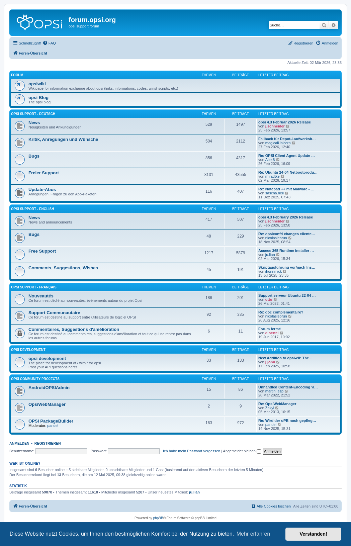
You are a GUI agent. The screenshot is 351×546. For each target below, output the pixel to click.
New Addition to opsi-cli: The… (285, 358)
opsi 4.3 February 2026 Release (285, 217)
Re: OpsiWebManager (277, 404)
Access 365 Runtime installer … (286, 251)
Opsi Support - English (32, 209)
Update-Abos (42, 189)
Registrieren (47, 443)
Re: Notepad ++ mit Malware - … (286, 189)
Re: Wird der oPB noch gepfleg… (287, 421)
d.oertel (272, 333)
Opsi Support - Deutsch (33, 114)
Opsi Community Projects (35, 379)
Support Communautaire (54, 312)
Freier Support (43, 172)
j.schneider (275, 126)
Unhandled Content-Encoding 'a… (288, 387)
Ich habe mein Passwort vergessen (191, 451)
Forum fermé (269, 329)
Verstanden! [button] (313, 534)
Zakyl (269, 408)
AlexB (270, 160)
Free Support (42, 251)
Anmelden (19, 443)
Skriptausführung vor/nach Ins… (287, 267)
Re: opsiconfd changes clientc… (286, 234)
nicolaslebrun (276, 238)
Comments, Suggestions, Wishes (63, 267)
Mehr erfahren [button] (253, 534)
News (34, 122)
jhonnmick (273, 271)
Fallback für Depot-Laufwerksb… (287, 139)
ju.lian (270, 255)
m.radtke (272, 176)
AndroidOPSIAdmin (49, 387)
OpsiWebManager (47, 404)
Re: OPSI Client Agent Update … (286, 156)
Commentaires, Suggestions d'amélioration (73, 329)
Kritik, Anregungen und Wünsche (63, 139)
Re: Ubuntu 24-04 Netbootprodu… (288, 172)
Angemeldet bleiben (242, 451)
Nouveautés (41, 295)
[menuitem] (49, 43)
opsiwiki (37, 83)
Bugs (33, 156)
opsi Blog (38, 97)
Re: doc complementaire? (280, 312)
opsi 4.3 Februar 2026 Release (284, 122)
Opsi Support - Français (34, 287)
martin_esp (274, 391)
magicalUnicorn (278, 143)
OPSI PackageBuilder (50, 421)
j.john (270, 362)
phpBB (158, 518)
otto (268, 299)
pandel (52, 426)
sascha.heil (274, 193)
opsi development (28, 350)
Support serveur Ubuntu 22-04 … (287, 295)
